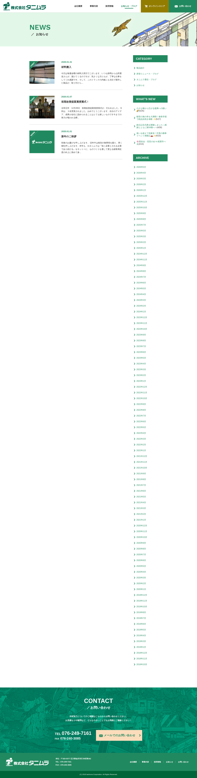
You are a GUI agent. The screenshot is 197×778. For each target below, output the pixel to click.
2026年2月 (141, 184)
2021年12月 (141, 456)
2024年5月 (141, 288)
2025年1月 (141, 248)
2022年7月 (141, 416)
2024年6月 (141, 283)
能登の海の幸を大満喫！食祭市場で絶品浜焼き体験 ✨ (151, 118)
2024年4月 (141, 294)
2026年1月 (141, 190)
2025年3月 (141, 236)
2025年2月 (141, 242)
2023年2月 (141, 375)
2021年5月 (141, 497)
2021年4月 (141, 502)
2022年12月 (141, 387)
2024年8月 (141, 271)
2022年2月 (141, 445)
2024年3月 (141, 300)
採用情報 (109, 6)
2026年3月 (141, 179)
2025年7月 (141, 225)
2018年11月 (141, 659)
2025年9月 (141, 213)
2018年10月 (141, 664)
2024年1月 (141, 312)
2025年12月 (141, 196)
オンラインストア (155, 6)
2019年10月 (141, 607)
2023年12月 (141, 317)
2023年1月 (141, 381)
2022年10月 (141, 398)
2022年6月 (141, 421)
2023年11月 (141, 323)
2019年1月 (141, 647)
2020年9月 (141, 543)
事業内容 (94, 6)
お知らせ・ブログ (129, 6)
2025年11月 (141, 202)
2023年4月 (141, 364)
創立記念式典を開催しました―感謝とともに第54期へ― (151, 126)
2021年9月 (141, 473)
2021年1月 (141, 520)
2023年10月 (141, 329)
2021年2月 (141, 514)
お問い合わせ (183, 6)
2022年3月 (141, 439)
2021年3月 (141, 508)
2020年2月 (141, 583)
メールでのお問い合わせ (117, 736)
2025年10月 (141, 207)
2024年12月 (141, 254)
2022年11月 (141, 393)
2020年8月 (141, 549)
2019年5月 (141, 630)
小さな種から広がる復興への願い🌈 (151, 109)
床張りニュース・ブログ (147, 74)
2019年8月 (141, 612)
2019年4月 (141, 635)
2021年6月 (141, 491)
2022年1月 (141, 450)
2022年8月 (141, 410)
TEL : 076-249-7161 (63, 762)
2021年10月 (141, 468)
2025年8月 (141, 219)
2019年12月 (141, 595)
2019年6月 (141, 624)
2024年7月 (141, 277)
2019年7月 (141, 618)
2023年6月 (141, 352)
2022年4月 (141, 433)
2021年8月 (141, 479)
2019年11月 (141, 601)
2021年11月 (141, 462)
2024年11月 (141, 259)
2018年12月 (141, 653)
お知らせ (140, 85)
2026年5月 (141, 167)
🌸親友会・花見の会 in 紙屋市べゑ (151, 142)
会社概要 (78, 6)
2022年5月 (141, 427)
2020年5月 (141, 566)
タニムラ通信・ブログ (146, 79)
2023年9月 (141, 335)
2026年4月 (141, 173)
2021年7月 (141, 485)
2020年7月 (141, 554)
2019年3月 (141, 641)
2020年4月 (141, 572)
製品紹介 (140, 68)
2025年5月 (141, 231)
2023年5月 (141, 358)
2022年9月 (141, 404)
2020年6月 (141, 560)
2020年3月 (141, 578)
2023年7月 (141, 346)
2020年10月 (141, 537)
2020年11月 (141, 531)
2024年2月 (141, 306)
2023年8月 (141, 340)
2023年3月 (141, 369)
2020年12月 (141, 526)
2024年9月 (141, 265)
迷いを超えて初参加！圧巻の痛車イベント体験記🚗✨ (151, 134)
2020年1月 (141, 589)
